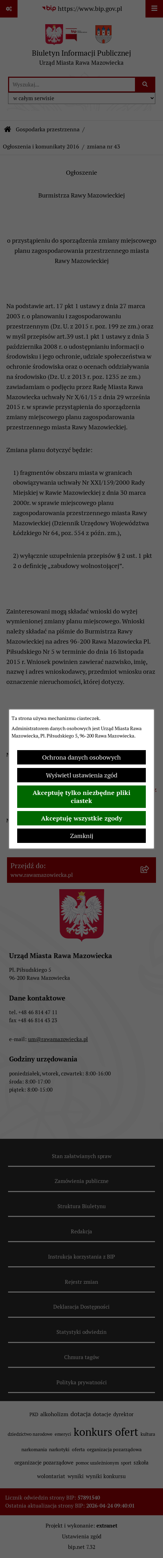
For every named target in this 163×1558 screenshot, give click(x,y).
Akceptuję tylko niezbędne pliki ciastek (81, 797)
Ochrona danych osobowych (81, 757)
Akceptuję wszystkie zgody (81, 818)
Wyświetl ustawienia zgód (81, 775)
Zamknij (81, 836)
